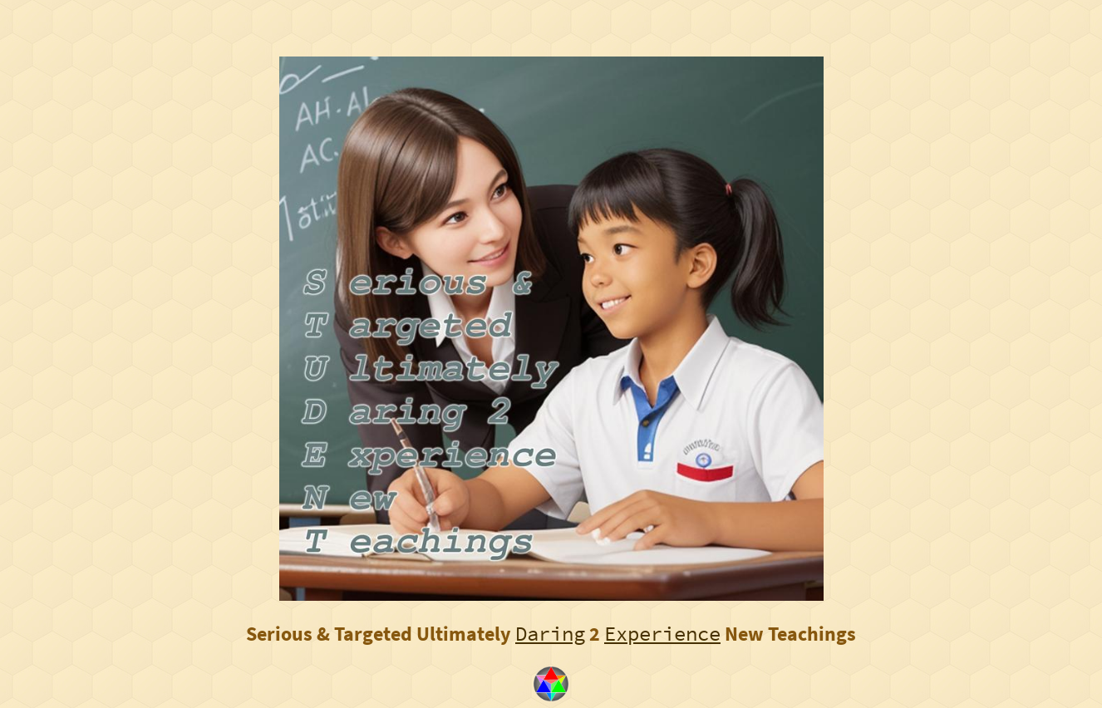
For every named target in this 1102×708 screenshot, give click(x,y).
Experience (662, 634)
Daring (550, 634)
